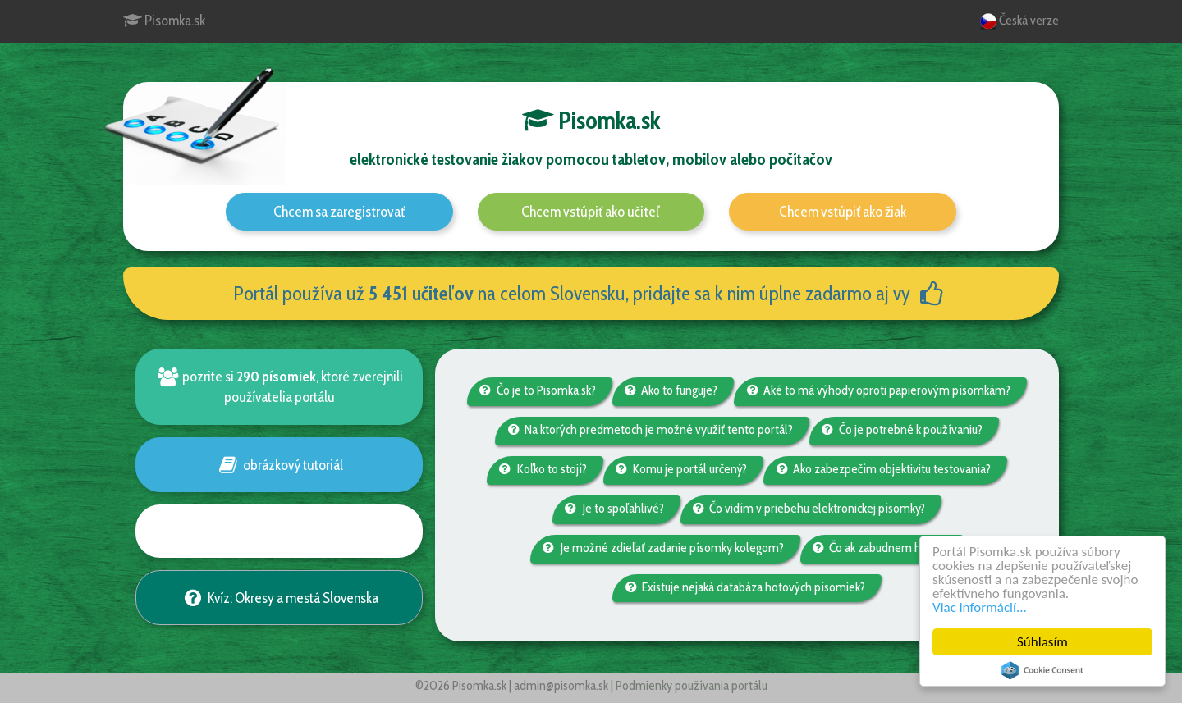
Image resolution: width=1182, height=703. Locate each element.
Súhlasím (1042, 642)
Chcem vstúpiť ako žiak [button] (842, 212)
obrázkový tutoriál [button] (278, 464)
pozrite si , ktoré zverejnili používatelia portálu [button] (279, 386)
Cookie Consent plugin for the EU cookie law (1042, 670)
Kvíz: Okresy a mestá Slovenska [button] (279, 597)
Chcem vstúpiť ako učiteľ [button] (590, 212)
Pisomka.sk (164, 20)
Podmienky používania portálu (691, 685)
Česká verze (1019, 21)
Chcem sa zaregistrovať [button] (339, 212)
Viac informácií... (979, 607)
